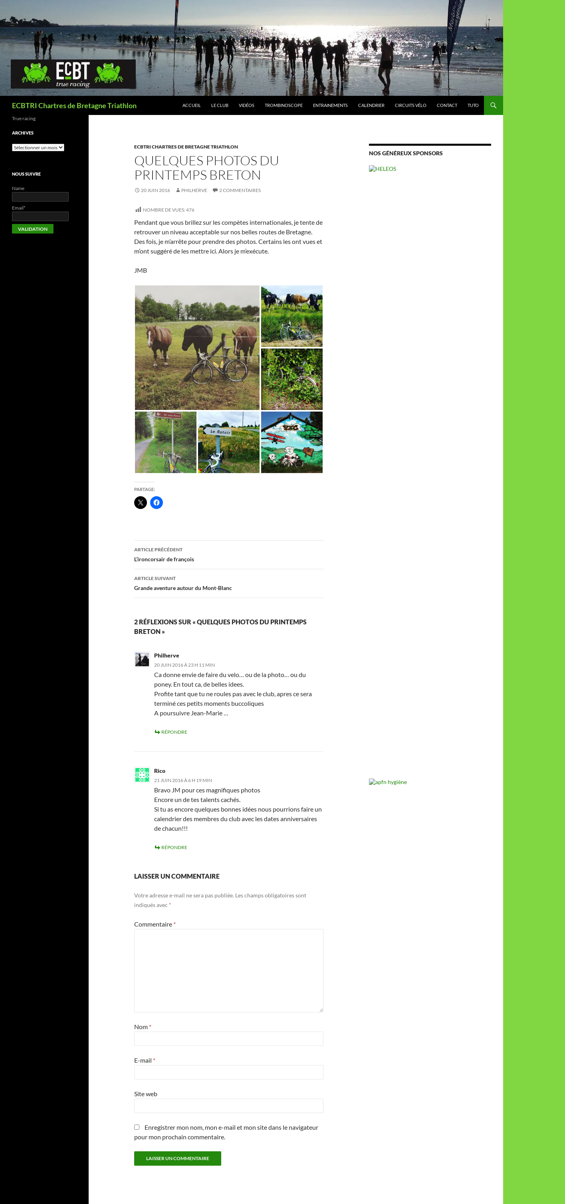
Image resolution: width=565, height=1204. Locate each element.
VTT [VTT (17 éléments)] (445, 442)
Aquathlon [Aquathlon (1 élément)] (397, 394)
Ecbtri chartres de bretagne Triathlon (186, 147)
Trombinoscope (284, 105)
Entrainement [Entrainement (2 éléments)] (448, 404)
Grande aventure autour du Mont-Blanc (228, 582)
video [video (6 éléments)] (377, 443)
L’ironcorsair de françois (228, 553)
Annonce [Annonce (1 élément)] (377, 394)
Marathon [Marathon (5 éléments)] (415, 414)
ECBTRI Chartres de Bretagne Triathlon (74, 105)
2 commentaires (240, 190)
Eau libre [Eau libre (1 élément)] (422, 404)
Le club (219, 105)
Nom (142, 1026)
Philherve (194, 190)
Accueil (191, 105)
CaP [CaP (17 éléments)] (415, 393)
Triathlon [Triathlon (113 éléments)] (431, 427)
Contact (447, 105)
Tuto (473, 105)
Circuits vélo (410, 105)
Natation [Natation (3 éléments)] (441, 415)
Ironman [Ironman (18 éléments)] (384, 414)
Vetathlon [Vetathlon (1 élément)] (480, 430)
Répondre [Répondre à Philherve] (174, 732)
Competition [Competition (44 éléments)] (451, 392)
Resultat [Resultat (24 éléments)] (470, 413)
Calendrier (371, 105)
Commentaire (155, 924)
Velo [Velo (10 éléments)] (462, 429)
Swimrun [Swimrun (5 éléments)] (381, 429)
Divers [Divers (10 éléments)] (380, 403)
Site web (145, 1093)
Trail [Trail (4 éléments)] (400, 429)
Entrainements (330, 105)
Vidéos (246, 105)
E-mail (144, 1060)
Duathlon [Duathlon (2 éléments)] (402, 404)
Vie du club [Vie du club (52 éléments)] (412, 441)
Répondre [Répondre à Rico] (174, 847)
